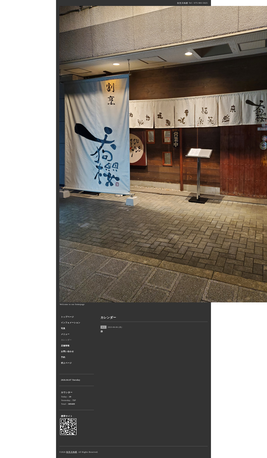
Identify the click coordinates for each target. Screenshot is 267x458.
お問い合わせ (67, 351)
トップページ (67, 317)
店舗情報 (65, 346)
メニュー (65, 334)
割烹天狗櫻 (71, 452)
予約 (63, 357)
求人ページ (66, 363)
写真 (63, 328)
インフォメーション (70, 322)
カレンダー (66, 340)
